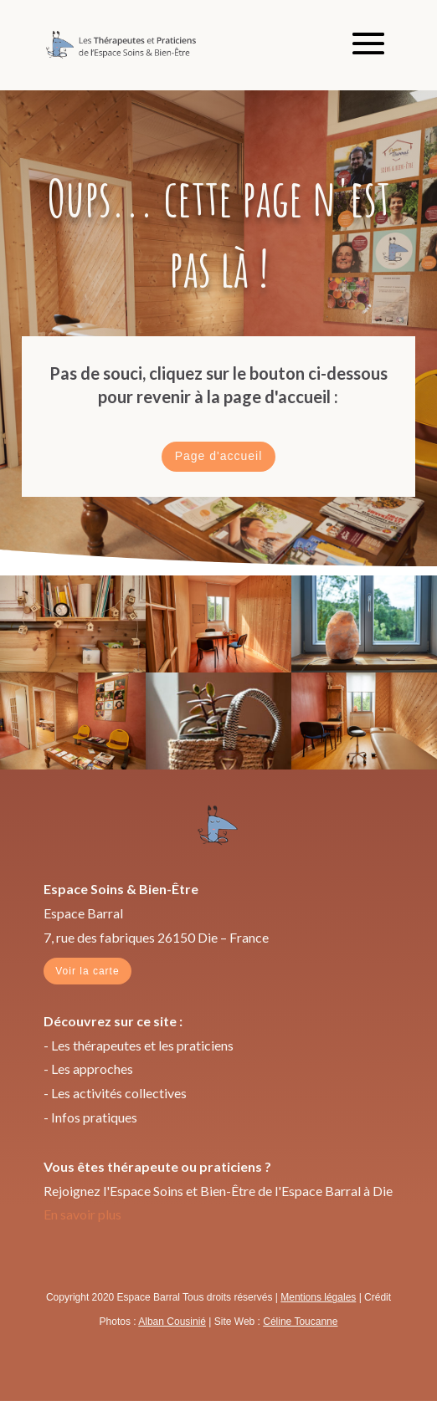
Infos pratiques (94, 1117)
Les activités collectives (119, 1093)
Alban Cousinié (172, 1321)
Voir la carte (87, 971)
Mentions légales (318, 1297)
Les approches (92, 1068)
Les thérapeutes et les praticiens (142, 1045)
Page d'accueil (219, 456)
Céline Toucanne (300, 1321)
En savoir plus (82, 1214)
